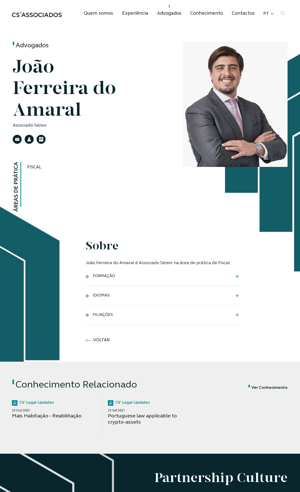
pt (268, 14)
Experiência (135, 13)
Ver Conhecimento (268, 388)
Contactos (243, 13)
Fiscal (34, 167)
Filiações (99, 315)
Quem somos (98, 13)
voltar (98, 340)
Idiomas (98, 295)
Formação (100, 276)
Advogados (169, 13)
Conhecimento (206, 13)
